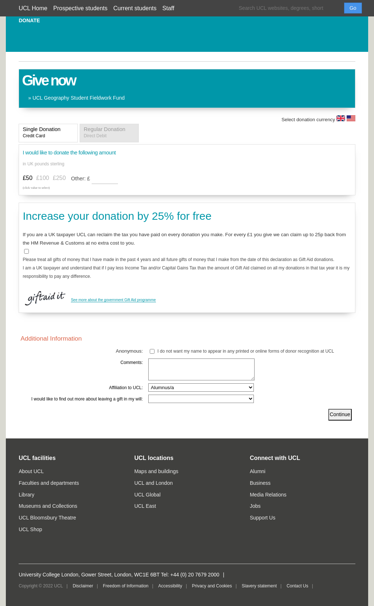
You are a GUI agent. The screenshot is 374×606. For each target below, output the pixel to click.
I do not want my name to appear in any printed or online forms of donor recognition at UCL (245, 351)
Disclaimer (83, 585)
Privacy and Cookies (212, 585)
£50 (28, 178)
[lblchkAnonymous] (152, 351)
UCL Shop (30, 529)
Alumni (258, 471)
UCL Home (33, 8)
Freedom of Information (126, 585)
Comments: (132, 362)
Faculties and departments (49, 483)
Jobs (255, 506)
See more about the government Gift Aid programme (113, 300)
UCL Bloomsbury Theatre (47, 518)
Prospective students (80, 8)
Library (26, 495)
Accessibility (170, 585)
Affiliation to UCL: (126, 387)
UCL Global (147, 495)
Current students (134, 8)
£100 (42, 178)
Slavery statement (259, 585)
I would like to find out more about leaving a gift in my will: (87, 399)
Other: (81, 178)
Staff (169, 8)
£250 (59, 178)
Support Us (262, 518)
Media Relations (268, 495)
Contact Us (297, 585)
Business (260, 483)
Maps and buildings (156, 471)
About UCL (31, 471)
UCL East (145, 506)
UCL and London (153, 483)
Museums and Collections (48, 506)
